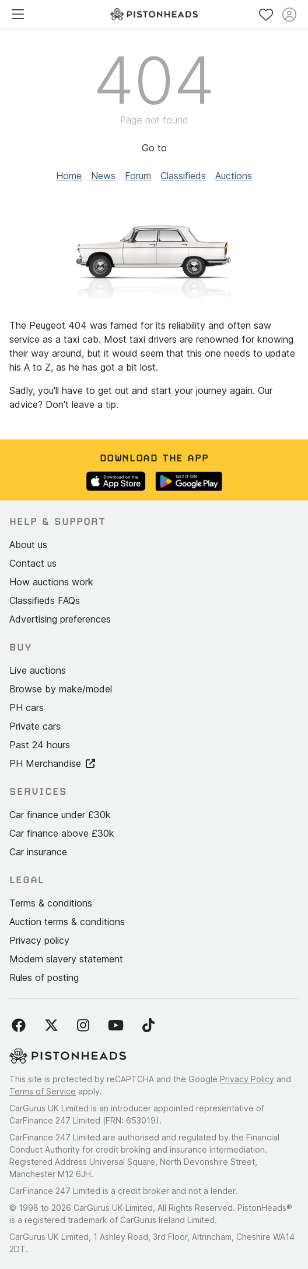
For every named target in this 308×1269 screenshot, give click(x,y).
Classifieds (183, 176)
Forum (138, 176)
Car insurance (38, 852)
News (103, 176)
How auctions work (51, 582)
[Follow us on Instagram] (83, 1026)
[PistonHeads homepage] (154, 14)
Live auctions (37, 670)
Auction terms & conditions (67, 921)
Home (69, 176)
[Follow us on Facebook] (18, 1026)
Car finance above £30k (61, 833)
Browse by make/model (60, 689)
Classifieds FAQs (44, 600)
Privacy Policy (247, 1079)
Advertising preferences (60, 619)
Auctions (233, 176)
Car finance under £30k (60, 814)
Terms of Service (42, 1091)
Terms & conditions (50, 903)
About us (28, 544)
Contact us (33, 563)
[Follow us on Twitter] (51, 1026)
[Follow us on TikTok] (148, 1026)
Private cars (35, 726)
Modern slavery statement (66, 959)
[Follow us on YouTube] (116, 1026)
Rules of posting (44, 977)
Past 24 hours (39, 745)
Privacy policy (39, 940)
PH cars (26, 707)
